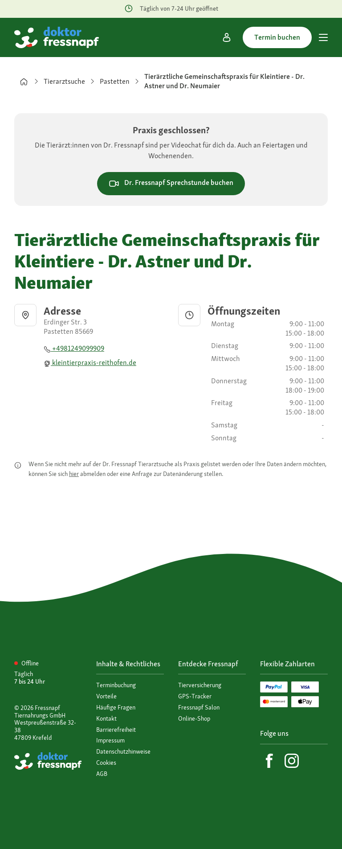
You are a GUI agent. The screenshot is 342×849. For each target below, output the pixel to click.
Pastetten (115, 81)
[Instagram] (291, 760)
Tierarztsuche (64, 81)
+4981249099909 (74, 348)
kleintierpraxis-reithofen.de (90, 362)
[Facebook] (269, 760)
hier (74, 474)
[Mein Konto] (226, 37)
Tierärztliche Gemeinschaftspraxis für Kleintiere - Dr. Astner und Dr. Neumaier (224, 81)
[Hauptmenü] (323, 37)
